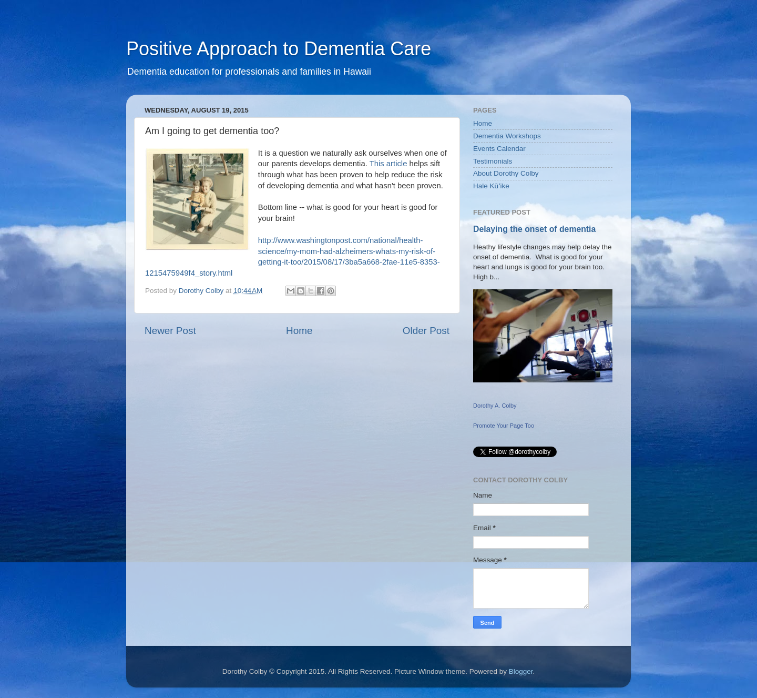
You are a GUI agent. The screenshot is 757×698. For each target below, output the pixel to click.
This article (388, 163)
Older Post (426, 330)
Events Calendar (499, 149)
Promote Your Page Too (503, 425)
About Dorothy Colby (506, 173)
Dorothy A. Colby (495, 405)
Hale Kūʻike (491, 186)
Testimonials (492, 161)
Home (299, 330)
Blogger (521, 671)
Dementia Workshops (507, 136)
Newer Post (170, 330)
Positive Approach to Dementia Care (278, 48)
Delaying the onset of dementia (534, 229)
